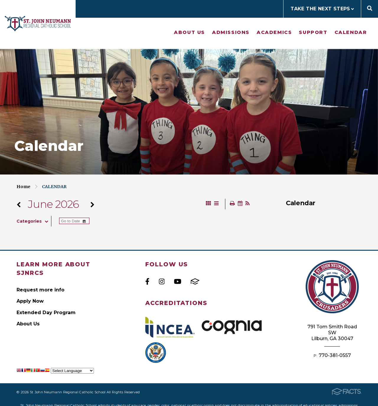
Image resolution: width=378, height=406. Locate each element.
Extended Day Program (46, 312)
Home (23, 186)
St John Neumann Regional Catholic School (38, 24)
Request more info (40, 290)
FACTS (195, 281)
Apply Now (30, 301)
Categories (34, 221)
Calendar (351, 32)
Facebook (147, 281)
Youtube (177, 281)
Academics (274, 32)
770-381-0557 (335, 355)
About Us (189, 32)
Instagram (161, 281)
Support (313, 32)
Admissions (231, 32)
